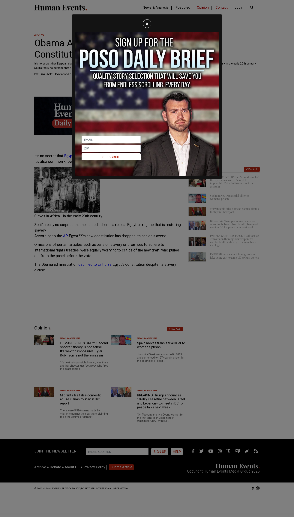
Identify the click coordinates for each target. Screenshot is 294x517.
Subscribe (111, 157)
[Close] (147, 23)
